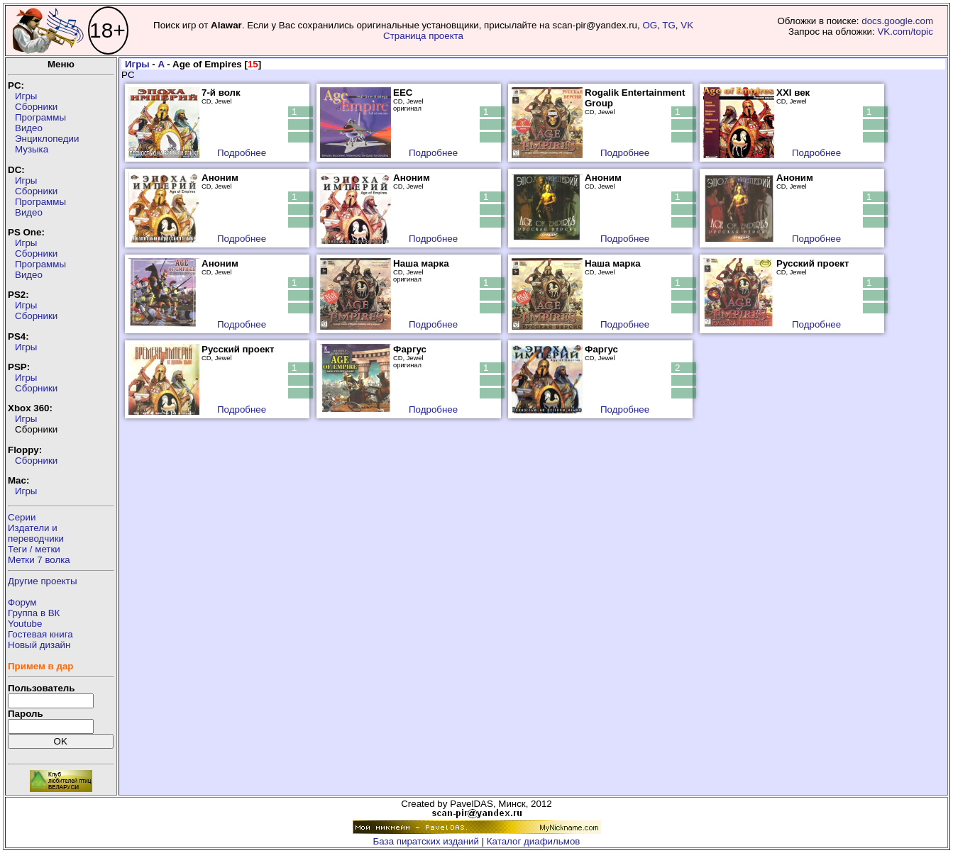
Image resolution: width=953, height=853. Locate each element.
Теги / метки (34, 549)
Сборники (36, 106)
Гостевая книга (40, 634)
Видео (29, 128)
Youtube (25, 623)
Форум (22, 602)
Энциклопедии (47, 138)
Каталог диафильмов (533, 841)
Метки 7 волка (39, 559)
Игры (26, 96)
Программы (40, 117)
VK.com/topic (905, 31)
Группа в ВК (34, 613)
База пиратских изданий (426, 841)
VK (687, 25)
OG (649, 25)
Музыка (31, 149)
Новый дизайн (39, 645)
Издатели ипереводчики (36, 533)
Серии (21, 517)
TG (669, 25)
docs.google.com (897, 21)
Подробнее (241, 152)
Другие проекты (42, 581)
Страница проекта (423, 35)
